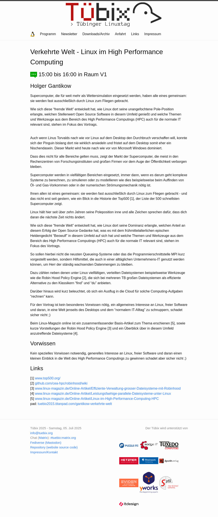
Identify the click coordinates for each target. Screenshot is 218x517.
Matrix (43, 437)
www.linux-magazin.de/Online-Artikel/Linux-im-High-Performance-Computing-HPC (97, 398)
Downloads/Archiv (96, 34)
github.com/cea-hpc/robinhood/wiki (61, 383)
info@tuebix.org (41, 433)
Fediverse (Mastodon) (45, 442)
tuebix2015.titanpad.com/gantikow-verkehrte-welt (75, 404)
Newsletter (69, 34)
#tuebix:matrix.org (63, 437)
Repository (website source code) (54, 447)
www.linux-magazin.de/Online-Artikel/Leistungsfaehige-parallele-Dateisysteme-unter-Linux (103, 393)
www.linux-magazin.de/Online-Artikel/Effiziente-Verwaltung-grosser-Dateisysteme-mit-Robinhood (108, 388)
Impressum (152, 34)
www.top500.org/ (47, 378)
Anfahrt (120, 34)
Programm (48, 34)
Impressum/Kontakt (44, 452)
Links (135, 34)
